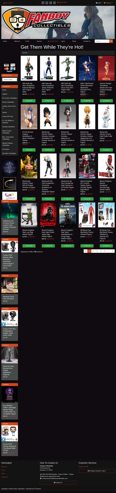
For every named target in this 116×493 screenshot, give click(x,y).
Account (39, 41)
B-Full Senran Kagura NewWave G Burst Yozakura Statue (28, 136)
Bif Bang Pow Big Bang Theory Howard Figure (86, 232)
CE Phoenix (37, 489)
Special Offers (53, 41)
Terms (74, 41)
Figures (4, 112)
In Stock (29, 100)
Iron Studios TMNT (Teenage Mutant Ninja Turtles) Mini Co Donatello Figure (9, 409)
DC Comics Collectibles (9, 98)
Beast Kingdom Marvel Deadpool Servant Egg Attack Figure (106, 185)
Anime (4, 90)
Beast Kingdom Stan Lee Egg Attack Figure (28, 232)
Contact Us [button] (58, 482)
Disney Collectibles (8, 102)
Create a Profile (83, 466)
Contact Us (86, 41)
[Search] (102, 41)
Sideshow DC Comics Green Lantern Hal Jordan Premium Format (9, 225)
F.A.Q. (27, 41)
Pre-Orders (5, 149)
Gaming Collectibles (8, 126)
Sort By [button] (24, 52)
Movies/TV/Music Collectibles (7, 144)
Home (5, 41)
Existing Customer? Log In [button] (97, 471)
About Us (17, 41)
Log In (63, 41)
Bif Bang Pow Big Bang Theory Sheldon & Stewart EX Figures (106, 234)
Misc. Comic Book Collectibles (7, 138)
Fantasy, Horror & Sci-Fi (9, 107)
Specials (5, 424)
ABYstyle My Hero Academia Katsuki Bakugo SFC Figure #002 (28, 87)
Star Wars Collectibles (9, 153)
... (108, 251)
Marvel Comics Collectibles (6, 132)
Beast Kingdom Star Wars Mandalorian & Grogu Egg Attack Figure (67, 234)
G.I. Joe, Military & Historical (8, 121)
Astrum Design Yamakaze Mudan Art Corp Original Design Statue (106, 87)
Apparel (4, 94)
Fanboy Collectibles (19, 489)
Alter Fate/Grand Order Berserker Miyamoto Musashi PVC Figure (86, 87)
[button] (8, 3)
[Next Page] (113, 251)
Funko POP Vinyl (7, 116)
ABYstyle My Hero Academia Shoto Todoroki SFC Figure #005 (48, 87)
